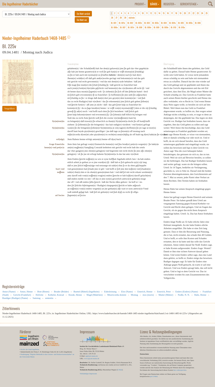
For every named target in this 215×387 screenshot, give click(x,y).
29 (125, 17)
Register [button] (170, 4)
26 (112, 17)
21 (189, 13)
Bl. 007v (131, 27)
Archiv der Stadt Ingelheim (30, 349)
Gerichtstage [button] (189, 4)
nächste (132, 17)
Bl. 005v (189, 22)
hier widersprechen (179, 370)
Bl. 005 (181, 22)
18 (176, 13)
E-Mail (119, 370)
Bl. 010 (173, 27)
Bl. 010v (182, 27)
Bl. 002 (130, 22)
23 (198, 13)
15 (163, 13)
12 (151, 13)
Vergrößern (9, 108)
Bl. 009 (156, 27)
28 (121, 17)
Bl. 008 (139, 27)
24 (202, 13)
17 (172, 13)
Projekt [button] (140, 4)
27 (116, 17)
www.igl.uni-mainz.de (91, 358)
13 (155, 13)
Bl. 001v (122, 22)
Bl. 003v (155, 22)
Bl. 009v (165, 27)
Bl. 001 (113, 22)
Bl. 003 (147, 22)
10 (143, 13)
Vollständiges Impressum (88, 373)
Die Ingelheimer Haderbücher (20, 3)
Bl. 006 (198, 22)
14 (159, 13)
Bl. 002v (138, 22)
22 (193, 13)
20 (185, 13)
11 (147, 13)
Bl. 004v (172, 22)
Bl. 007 (122, 27)
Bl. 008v (148, 27)
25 (206, 13)
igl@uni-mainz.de (91, 356)
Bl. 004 (164, 22)
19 (180, 13)
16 (168, 13)
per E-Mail (154, 376)
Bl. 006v (114, 27)
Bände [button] (154, 4)
